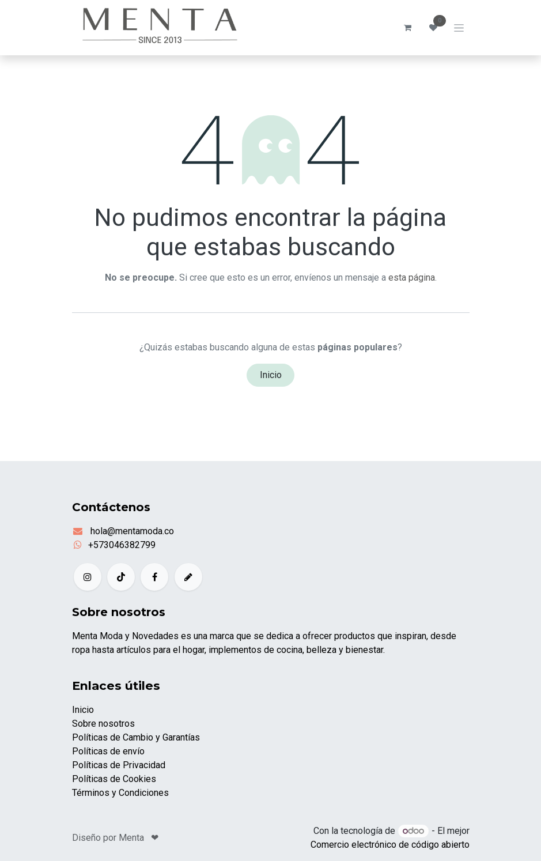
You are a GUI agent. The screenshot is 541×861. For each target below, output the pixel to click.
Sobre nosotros (103, 723)
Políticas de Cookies (114, 778)
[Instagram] (87, 577)
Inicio (271, 374)
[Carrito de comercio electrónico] (408, 27)
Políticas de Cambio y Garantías (136, 737)
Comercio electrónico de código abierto (390, 844)
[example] (188, 577)
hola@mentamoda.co (131, 531)
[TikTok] (121, 577)
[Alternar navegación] (459, 28)
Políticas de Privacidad (118, 765)
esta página (411, 277)
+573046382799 (122, 544)
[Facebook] (154, 577)
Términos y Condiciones (120, 792)
